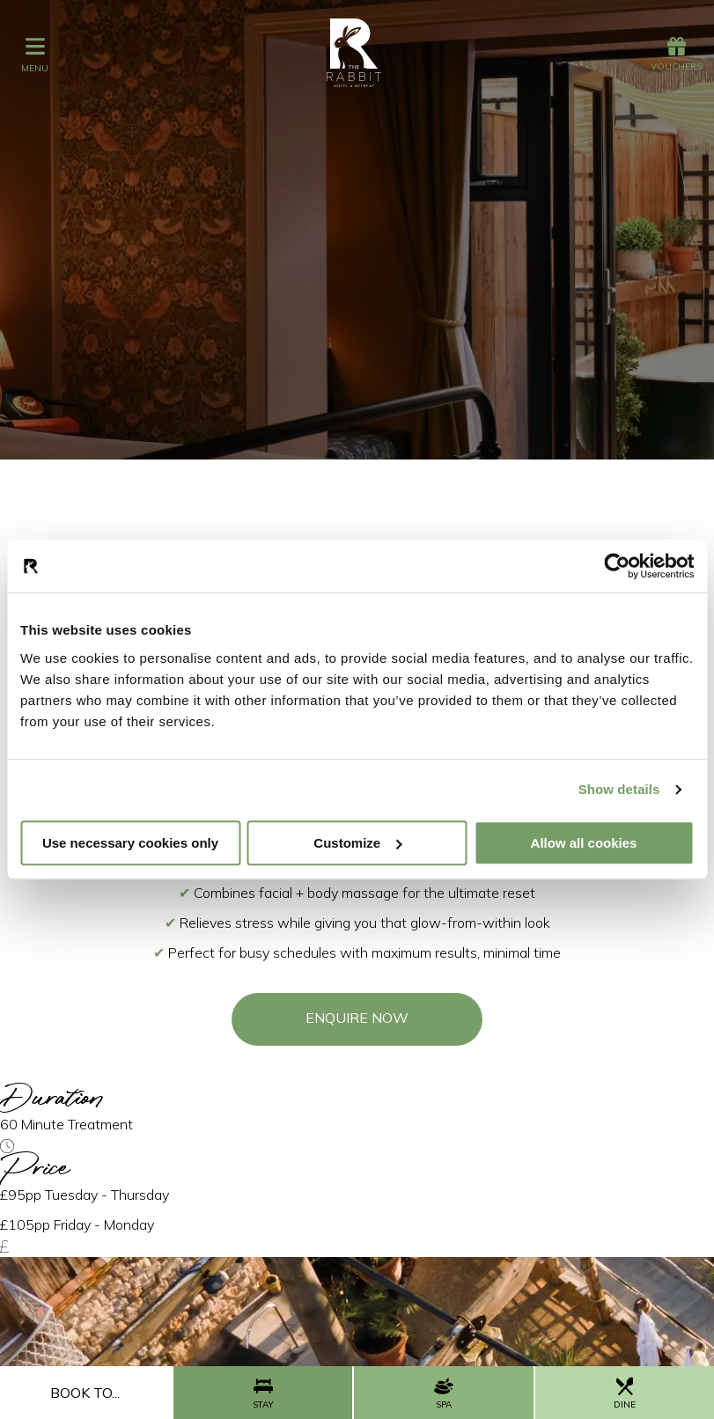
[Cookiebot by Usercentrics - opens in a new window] (617, 566)
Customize (357, 842)
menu (34, 54)
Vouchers (676, 54)
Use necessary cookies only (130, 842)
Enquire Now (357, 1017)
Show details (619, 789)
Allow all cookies (584, 842)
